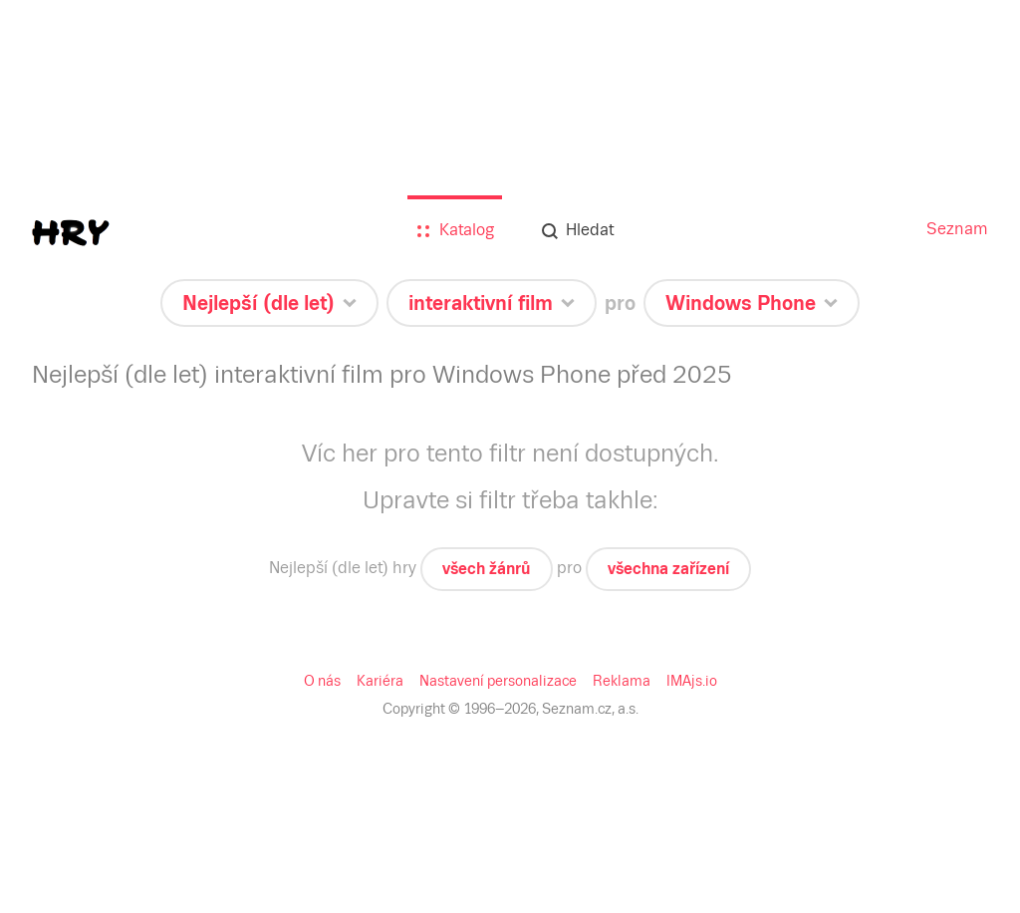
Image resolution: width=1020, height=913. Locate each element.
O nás (322, 681)
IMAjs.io (691, 681)
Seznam (957, 228)
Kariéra (380, 681)
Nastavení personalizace (498, 681)
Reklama (621, 681)
